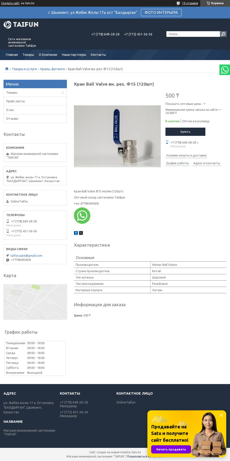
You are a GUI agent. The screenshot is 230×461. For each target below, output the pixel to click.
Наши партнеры (74, 55)
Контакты (98, 55)
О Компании (48, 55)
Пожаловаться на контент (145, 456)
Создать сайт (10, 3)
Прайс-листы (15, 101)
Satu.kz (136, 452)
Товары (28, 55)
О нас (10, 109)
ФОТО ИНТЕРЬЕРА (161, 12)
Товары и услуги (24, 69)
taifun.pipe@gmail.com (26, 255)
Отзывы (12, 118)
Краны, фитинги (52, 69)
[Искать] (223, 34)
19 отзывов (190, 3)
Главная (12, 55)
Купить (185, 131)
